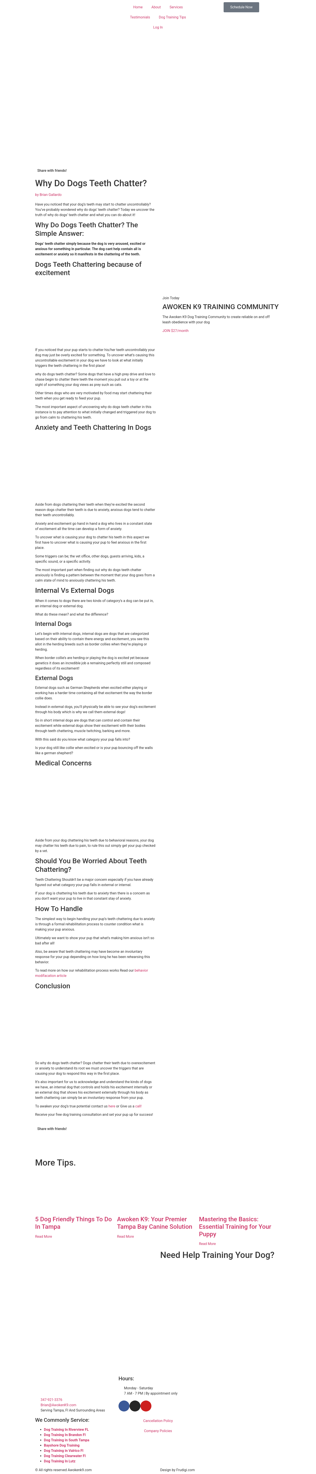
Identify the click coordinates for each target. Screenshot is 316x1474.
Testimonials (140, 17)
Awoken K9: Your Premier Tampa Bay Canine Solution (154, 1223)
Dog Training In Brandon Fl (65, 1435)
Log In (158, 27)
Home (138, 7)
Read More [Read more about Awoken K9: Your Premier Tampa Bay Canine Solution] (125, 1236)
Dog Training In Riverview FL (66, 1429)
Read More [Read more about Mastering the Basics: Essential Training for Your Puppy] (207, 1244)
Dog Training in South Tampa (66, 1440)
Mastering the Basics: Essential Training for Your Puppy (235, 1227)
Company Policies (158, 1431)
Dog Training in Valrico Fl (63, 1451)
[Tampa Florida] (241, 1392)
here (111, 1106)
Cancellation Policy (158, 1421)
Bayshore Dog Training (61, 1445)
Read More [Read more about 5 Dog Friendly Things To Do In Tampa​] (43, 1236)
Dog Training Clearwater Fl (65, 1456)
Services (176, 7)
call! (138, 1106)
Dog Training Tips (172, 17)
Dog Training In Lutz (59, 1461)
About (156, 7)
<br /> (220, 1280)
